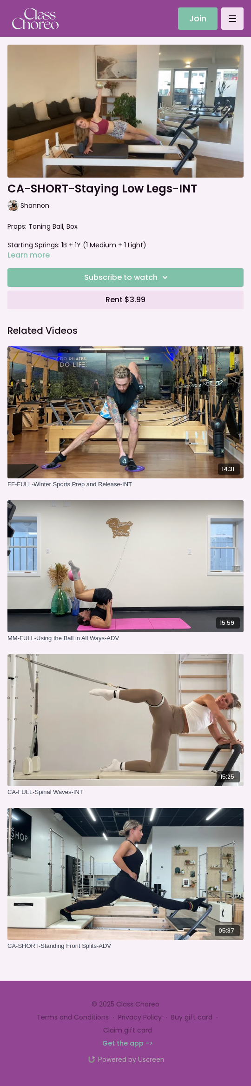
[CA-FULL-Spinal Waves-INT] (125, 792)
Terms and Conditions (73, 1017)
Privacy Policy (140, 1017)
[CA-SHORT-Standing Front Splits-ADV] (125, 946)
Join (197, 18)
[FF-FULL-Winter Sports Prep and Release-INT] (125, 484)
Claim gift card (127, 1030)
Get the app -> (127, 1043)
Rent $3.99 (125, 299)
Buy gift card (191, 1017)
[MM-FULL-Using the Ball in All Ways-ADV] (125, 638)
